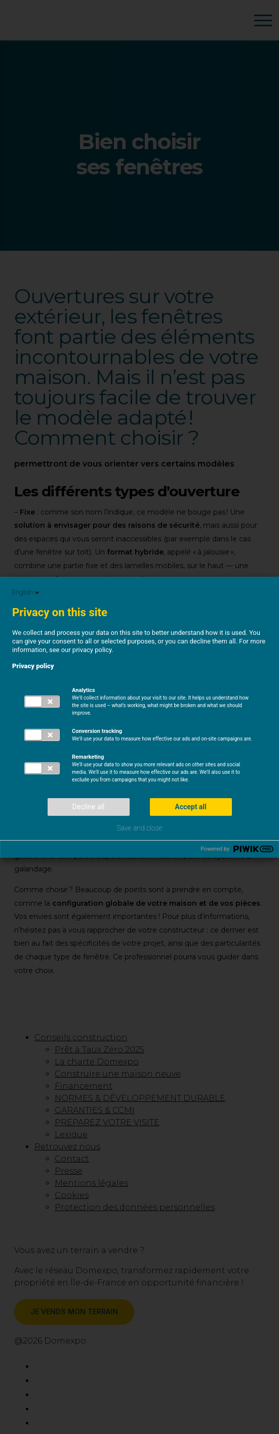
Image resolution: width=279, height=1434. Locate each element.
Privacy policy (33, 666)
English (26, 592)
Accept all (191, 807)
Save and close (139, 828)
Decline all (88, 807)
